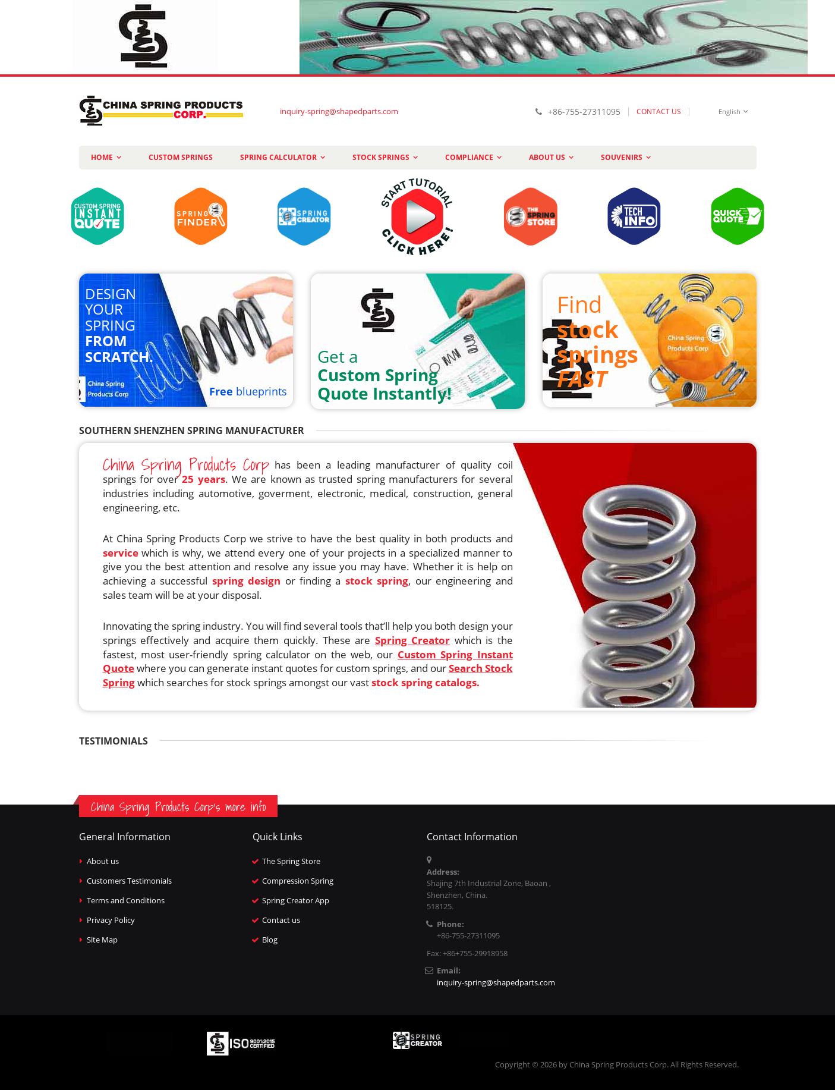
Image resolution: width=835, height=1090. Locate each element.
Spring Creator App (295, 900)
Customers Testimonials (129, 880)
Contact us (281, 920)
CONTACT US (659, 111)
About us (103, 861)
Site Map (102, 939)
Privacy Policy (111, 920)
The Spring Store (291, 861)
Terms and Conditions (126, 900)
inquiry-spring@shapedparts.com (339, 111)
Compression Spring (297, 880)
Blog (270, 939)
